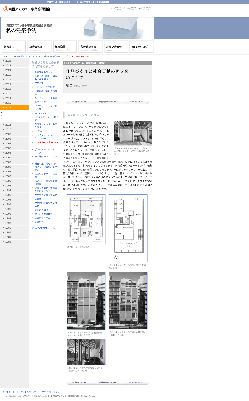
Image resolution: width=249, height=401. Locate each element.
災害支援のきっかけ (45, 72)
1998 (8, 185)
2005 (8, 152)
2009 (8, 134)
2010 (8, 129)
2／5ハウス (40, 102)
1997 (8, 190)
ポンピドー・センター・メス (45, 151)
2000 (8, 176)
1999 (8, 180)
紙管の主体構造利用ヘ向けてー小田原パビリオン (46, 166)
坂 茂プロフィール (45, 228)
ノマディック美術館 (45, 87)
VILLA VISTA (40, 113)
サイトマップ (8, 392)
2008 (8, 138)
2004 (8, 157)
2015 (8, 93)
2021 (8, 70)
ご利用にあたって (28, 392)
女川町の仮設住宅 (44, 213)
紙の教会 (39, 198)
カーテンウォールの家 (46, 98)
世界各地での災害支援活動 (46, 204)
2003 (8, 162)
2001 (8, 171)
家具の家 (39, 83)
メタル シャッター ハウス (46, 144)
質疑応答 (39, 221)
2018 (8, 79)
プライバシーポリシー (51, 392)
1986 (8, 241)
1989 (8, 227)
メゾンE (39, 131)
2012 (8, 107)
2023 (8, 60)
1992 (8, 213)
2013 (8, 102)
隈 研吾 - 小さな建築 (13, 112)
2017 (8, 84)
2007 (8, 143)
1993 (8, 208)
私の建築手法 (18, 56)
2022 (8, 65)
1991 (8, 218)
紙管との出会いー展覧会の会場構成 (46, 78)
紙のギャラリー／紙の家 (46, 175)
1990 (8, 222)
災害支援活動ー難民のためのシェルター (46, 189)
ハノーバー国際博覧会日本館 (46, 182)
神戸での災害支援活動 (46, 195)
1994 (8, 204)
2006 (8, 148)
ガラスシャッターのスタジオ (46, 126)
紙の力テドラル (42, 217)
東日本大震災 (41, 210)
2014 (8, 98)
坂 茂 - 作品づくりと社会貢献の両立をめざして (47, 56)
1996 (8, 194)
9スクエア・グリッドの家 (46, 119)
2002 (8, 166)
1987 (8, 237)
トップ (6, 56)
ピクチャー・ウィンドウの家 (46, 108)
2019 (8, 74)
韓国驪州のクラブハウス (46, 158)
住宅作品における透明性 (46, 93)
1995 (8, 199)
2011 (8, 124)
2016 (8, 88)
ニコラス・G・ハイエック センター (47, 137)
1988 (8, 232)
